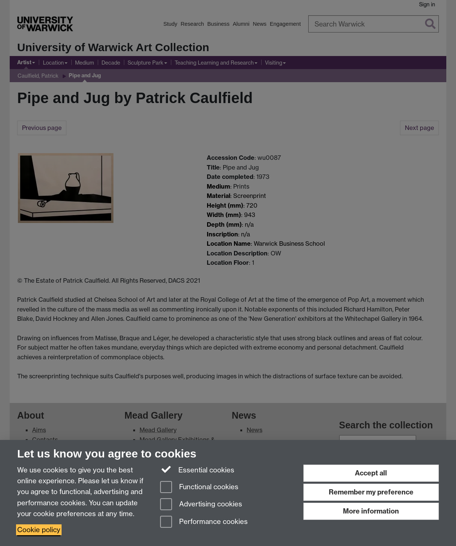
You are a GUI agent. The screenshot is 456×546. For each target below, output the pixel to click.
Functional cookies (199, 487)
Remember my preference (371, 492)
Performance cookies (204, 522)
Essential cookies (197, 469)
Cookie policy (38, 529)
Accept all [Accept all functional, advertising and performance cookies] (371, 473)
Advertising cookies (201, 505)
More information (371, 511)
